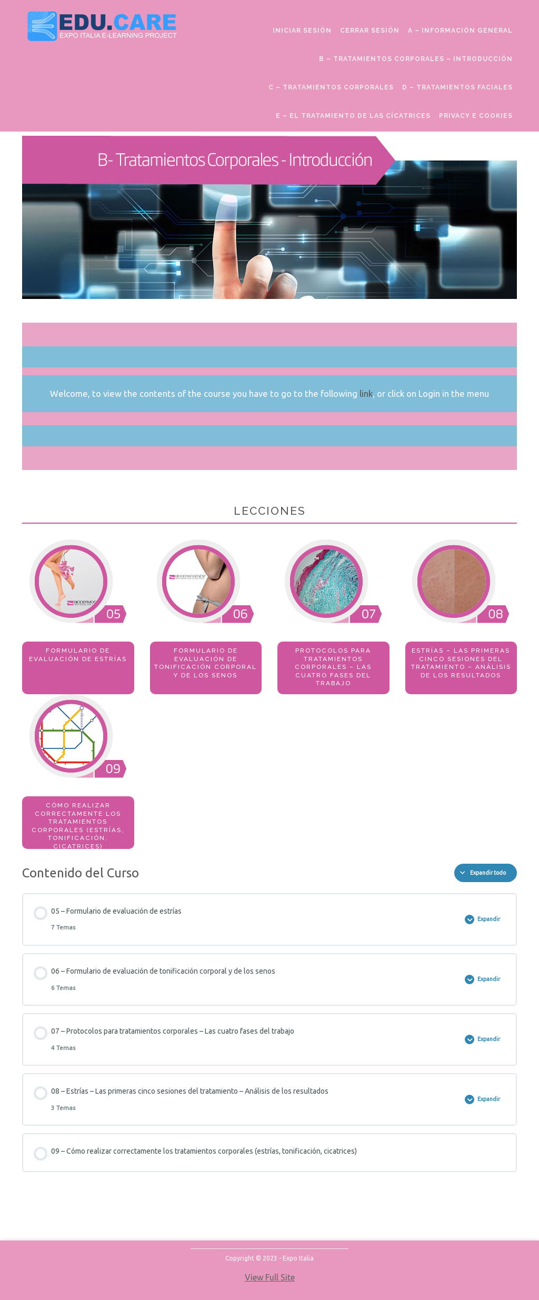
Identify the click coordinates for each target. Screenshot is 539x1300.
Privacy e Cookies (476, 115)
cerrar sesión (370, 30)
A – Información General (460, 30)
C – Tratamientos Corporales (331, 87)
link (366, 393)
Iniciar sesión (302, 30)
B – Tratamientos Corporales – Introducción (416, 59)
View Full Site (270, 1277)
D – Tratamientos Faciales (457, 87)
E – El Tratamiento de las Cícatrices (353, 115)
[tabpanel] (269, 492)
